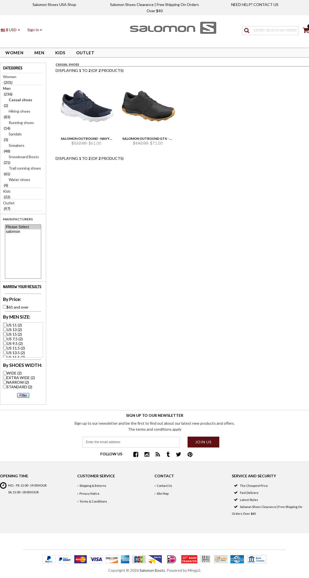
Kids (60, 52)
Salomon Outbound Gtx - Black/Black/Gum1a (164, 138)
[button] (34, 29)
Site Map (163, 493)
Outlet (85, 52)
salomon (23, 231)
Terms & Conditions (93, 501)
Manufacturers (18, 219)
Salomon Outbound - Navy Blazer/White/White (104, 138)
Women (14, 52)
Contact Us (164, 485)
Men (39, 52)
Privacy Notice (89, 493)
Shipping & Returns (92, 485)
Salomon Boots (152, 570)
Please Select (23, 227)
